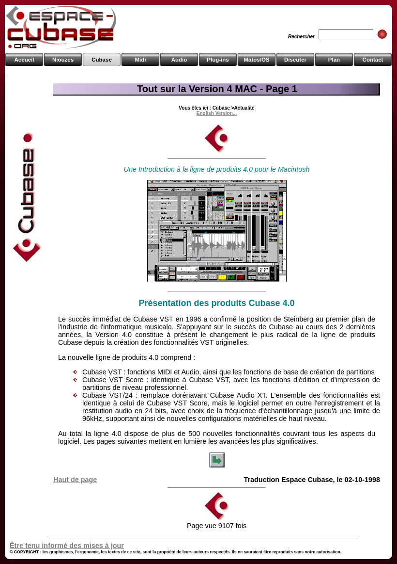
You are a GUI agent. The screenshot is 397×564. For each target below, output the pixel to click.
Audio (179, 60)
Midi (140, 60)
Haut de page (75, 479)
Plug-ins (218, 60)
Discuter (295, 60)
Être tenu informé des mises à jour (67, 545)
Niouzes (63, 60)
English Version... (217, 113)
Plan (334, 60)
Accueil (24, 60)
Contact (373, 60)
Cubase (102, 60)
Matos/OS (256, 60)
